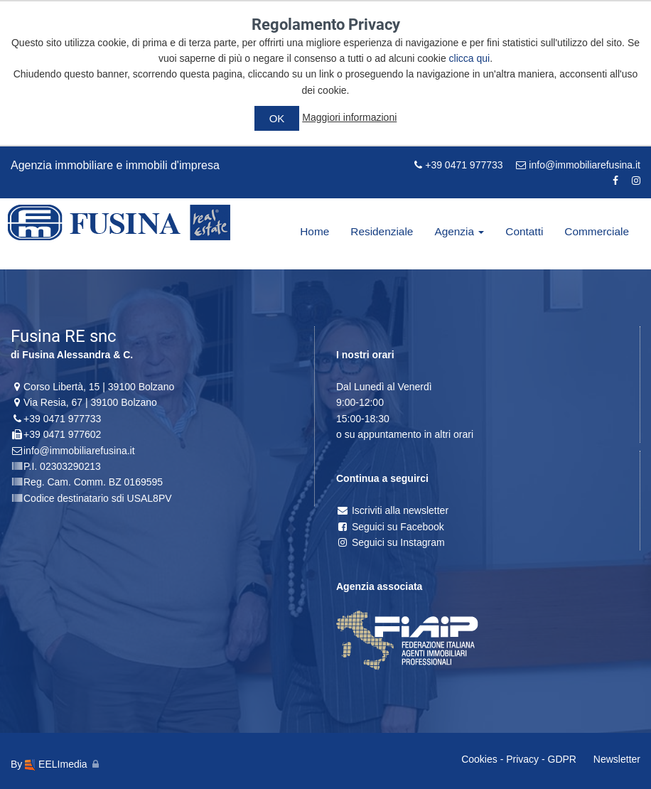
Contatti (524, 231)
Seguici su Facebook (390, 526)
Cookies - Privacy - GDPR (518, 759)
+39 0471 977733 (458, 165)
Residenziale (381, 231)
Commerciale (596, 231)
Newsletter (616, 759)
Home (314, 231)
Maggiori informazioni (349, 117)
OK (277, 118)
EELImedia (56, 764)
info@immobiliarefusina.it (578, 165)
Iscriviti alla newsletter (392, 510)
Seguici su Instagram (390, 542)
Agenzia (459, 231)
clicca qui (469, 58)
